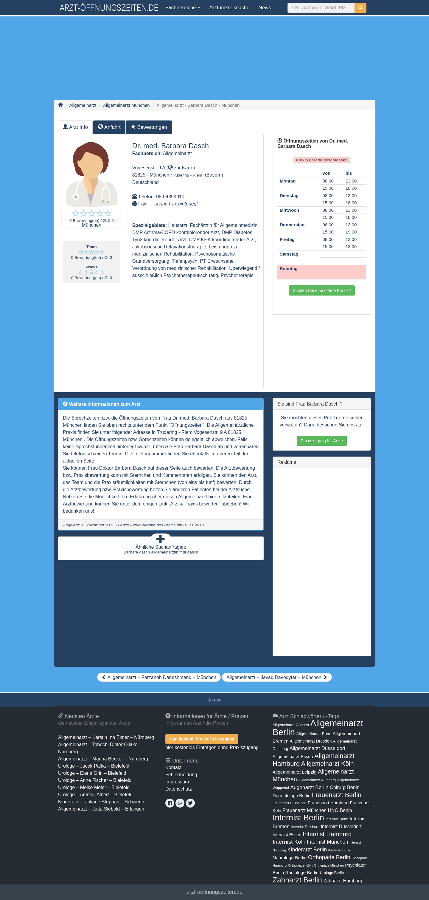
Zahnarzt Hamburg (342, 880)
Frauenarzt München (304, 810)
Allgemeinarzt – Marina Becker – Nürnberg (103, 758)
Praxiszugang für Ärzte (322, 440)
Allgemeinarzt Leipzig (294, 771)
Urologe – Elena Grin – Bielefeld (92, 773)
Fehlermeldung (181, 774)
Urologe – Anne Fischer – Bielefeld (94, 780)
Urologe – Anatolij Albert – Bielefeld (95, 794)
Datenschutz (178, 788)
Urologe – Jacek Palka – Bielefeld (93, 765)
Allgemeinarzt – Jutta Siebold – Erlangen (101, 808)
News (265, 7)
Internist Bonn (336, 819)
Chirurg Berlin (345, 787)
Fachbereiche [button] (182, 7)
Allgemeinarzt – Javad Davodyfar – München (276, 677)
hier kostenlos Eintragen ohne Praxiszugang (212, 747)
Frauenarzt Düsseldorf (289, 803)
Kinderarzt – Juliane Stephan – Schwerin (101, 801)
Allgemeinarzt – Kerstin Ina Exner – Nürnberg (106, 737)
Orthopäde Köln (300, 865)
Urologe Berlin (332, 872)
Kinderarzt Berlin (307, 850)
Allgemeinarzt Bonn (313, 734)
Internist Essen (287, 834)
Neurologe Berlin (290, 857)
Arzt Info (75, 127)
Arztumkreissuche (229, 7)
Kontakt (173, 767)
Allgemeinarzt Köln (327, 763)
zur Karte (180, 167)
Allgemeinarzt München (126, 105)
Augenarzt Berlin (309, 787)
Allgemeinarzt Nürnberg (317, 780)
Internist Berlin (298, 817)
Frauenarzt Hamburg (328, 802)
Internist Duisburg (305, 827)
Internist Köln (289, 842)
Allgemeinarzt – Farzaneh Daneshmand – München (159, 677)
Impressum (177, 781)
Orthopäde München (329, 865)
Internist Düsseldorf (341, 826)
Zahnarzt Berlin (297, 880)
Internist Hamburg (327, 834)
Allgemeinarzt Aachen (291, 725)
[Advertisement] (214, 58)
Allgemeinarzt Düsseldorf (317, 748)
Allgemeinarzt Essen (293, 756)
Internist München (327, 842)
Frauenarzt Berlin (336, 795)
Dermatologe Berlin (291, 795)
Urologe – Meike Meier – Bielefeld (94, 787)
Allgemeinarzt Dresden (311, 741)
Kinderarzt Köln (339, 850)
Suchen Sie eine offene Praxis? (322, 290)
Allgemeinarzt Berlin (318, 727)
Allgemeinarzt (83, 105)
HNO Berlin (340, 810)
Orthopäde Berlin (329, 857)
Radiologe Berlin (301, 872)
